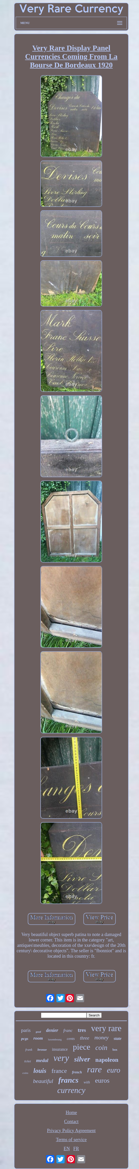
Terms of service (71, 1139)
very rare (106, 1028)
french (77, 1072)
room (38, 1038)
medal (42, 1060)
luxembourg (55, 1039)
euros (102, 1080)
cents (71, 1039)
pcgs (24, 1039)
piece (81, 1046)
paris (26, 1030)
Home (71, 1112)
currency (71, 1090)
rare (94, 1069)
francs (68, 1080)
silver (82, 1059)
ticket (27, 1061)
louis (39, 1070)
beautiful (43, 1081)
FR (76, 1148)
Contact (71, 1121)
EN (67, 1148)
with (87, 1082)
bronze (42, 1049)
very (61, 1058)
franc (68, 1030)
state (117, 1038)
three (84, 1038)
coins (25, 1072)
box (114, 1049)
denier (52, 1030)
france (59, 1070)
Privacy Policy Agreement (71, 1130)
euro (113, 1070)
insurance (60, 1049)
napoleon (106, 1060)
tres (82, 1030)
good (38, 1031)
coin (101, 1047)
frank (28, 1049)
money (101, 1037)
